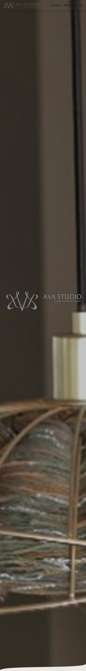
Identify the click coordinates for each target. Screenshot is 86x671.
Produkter (56, 5)
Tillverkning (69, 5)
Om (80, 5)
